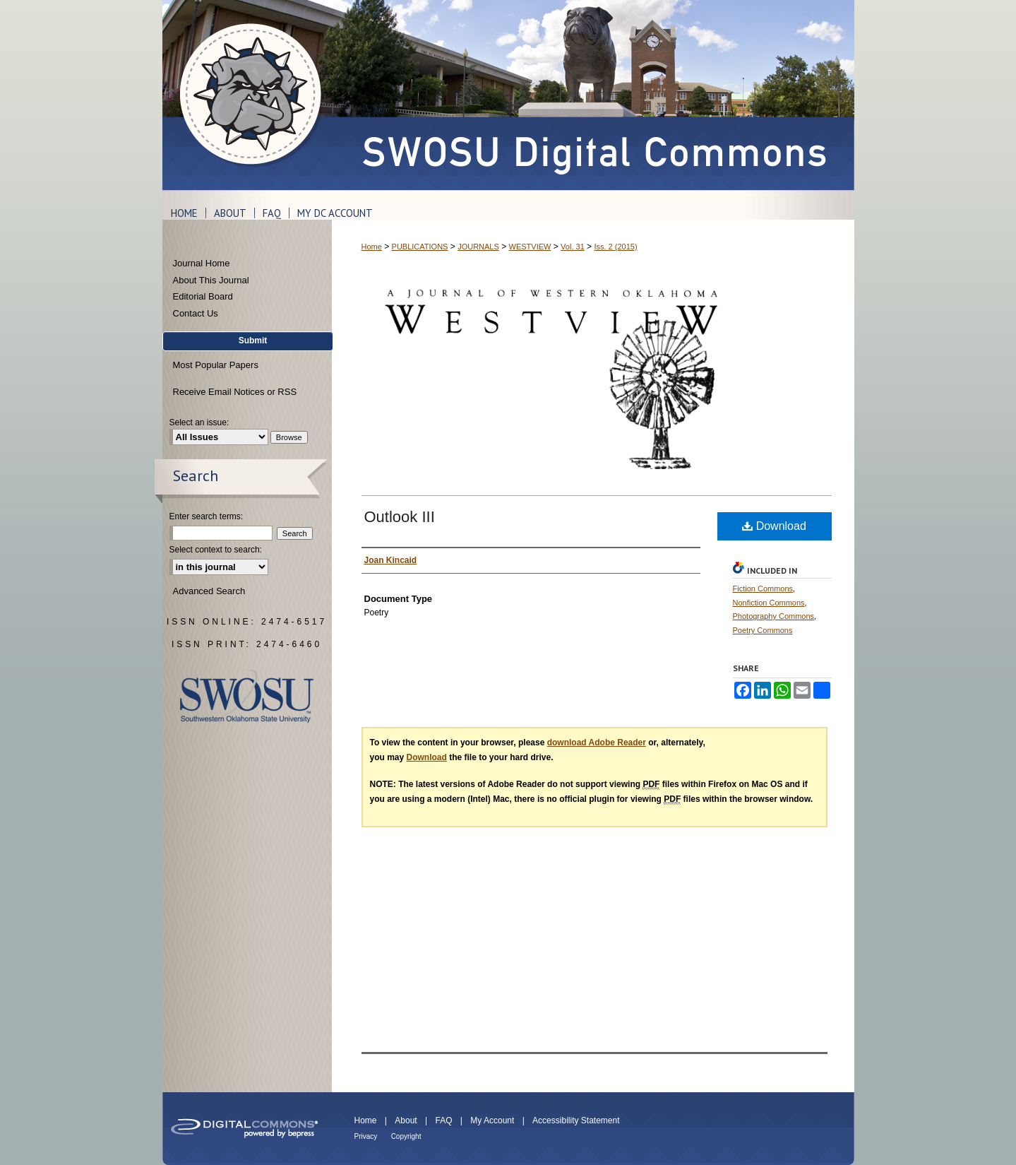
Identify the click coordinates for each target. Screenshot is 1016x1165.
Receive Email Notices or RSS (235, 391)
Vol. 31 (573, 246)
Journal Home (201, 263)
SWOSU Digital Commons (593, 95)
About (406, 1120)
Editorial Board (203, 296)
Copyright (406, 1136)
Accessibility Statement (575, 1120)
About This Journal (211, 280)
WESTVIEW (530, 246)
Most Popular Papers (215, 365)
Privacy (366, 1136)
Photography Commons (774, 616)
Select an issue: (199, 422)
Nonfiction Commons (769, 602)
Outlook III (399, 517)
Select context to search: (215, 550)
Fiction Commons (763, 588)
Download (774, 526)
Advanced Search (209, 591)
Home (371, 246)
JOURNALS (478, 246)
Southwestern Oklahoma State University (246, 696)
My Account (492, 1120)
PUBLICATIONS (420, 246)
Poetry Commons (763, 630)
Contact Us (195, 313)
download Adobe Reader (596, 742)
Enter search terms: (206, 516)
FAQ (443, 1120)
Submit (253, 340)
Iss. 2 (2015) (615, 246)
